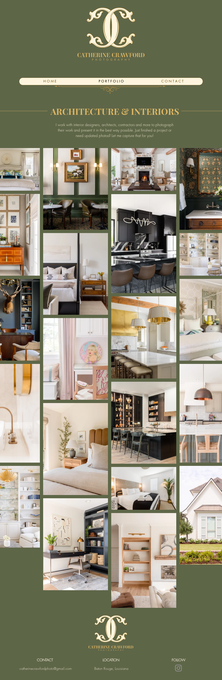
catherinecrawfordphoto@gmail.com (46, 668)
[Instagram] (178, 668)
